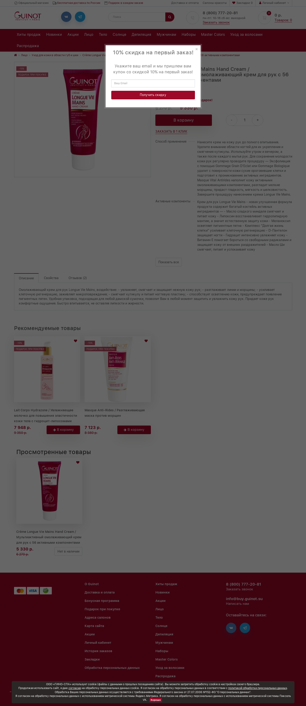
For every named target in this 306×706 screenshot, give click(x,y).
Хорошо (155, 700)
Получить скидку (153, 95)
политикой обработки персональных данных (257, 688)
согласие (75, 688)
